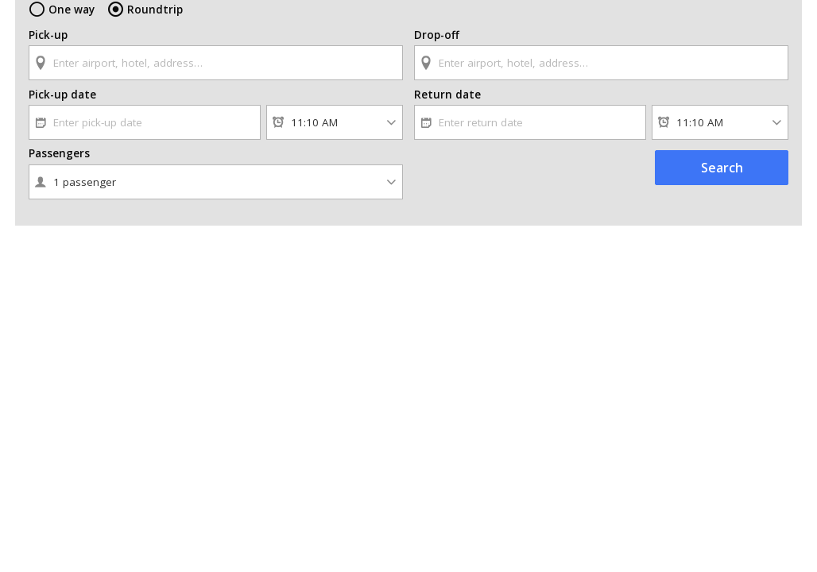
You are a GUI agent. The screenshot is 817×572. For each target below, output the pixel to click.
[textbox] (216, 62)
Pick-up (48, 35)
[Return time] (720, 122)
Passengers (59, 153)
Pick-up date (62, 94)
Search (722, 167)
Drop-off (436, 35)
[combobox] (216, 55)
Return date (447, 94)
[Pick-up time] (334, 122)
